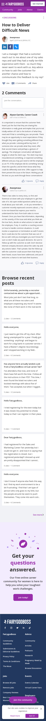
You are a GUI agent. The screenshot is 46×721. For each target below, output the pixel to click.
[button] (44, 18)
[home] (14, 5)
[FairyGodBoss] (17, 622)
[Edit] (43, 18)
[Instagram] (11, 627)
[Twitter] (17, 627)
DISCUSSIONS (9, 17)
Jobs (20, 9)
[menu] (3, 2)
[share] (30, 83)
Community (7, 9)
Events (40, 9)
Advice (30, 9)
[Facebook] (5, 627)
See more (38, 515)
